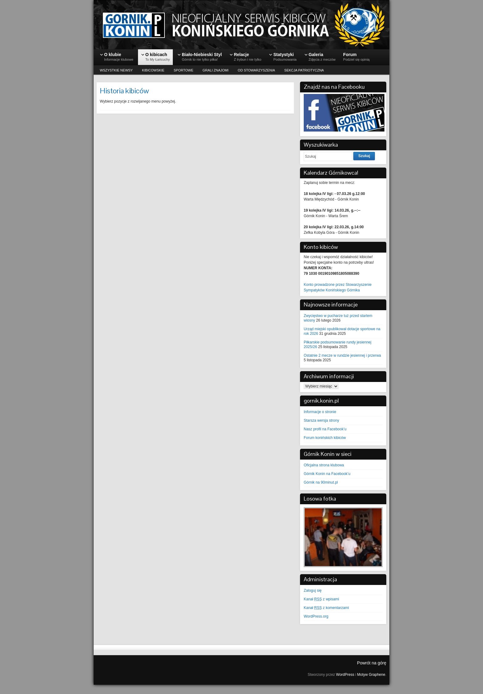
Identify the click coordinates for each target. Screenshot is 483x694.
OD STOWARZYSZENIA (256, 70)
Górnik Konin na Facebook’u (327, 474)
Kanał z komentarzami (326, 608)
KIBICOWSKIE (153, 70)
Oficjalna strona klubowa (324, 465)
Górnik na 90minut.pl (321, 482)
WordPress (345, 674)
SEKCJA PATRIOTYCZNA (304, 70)
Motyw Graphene (371, 674)
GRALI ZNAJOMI (216, 70)
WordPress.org (316, 616)
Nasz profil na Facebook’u (325, 429)
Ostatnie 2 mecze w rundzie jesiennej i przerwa (342, 355)
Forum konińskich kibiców (325, 438)
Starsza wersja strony (321, 420)
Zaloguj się (313, 590)
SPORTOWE (183, 70)
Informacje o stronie (320, 412)
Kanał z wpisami (321, 599)
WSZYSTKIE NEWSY (116, 70)
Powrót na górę (371, 662)
